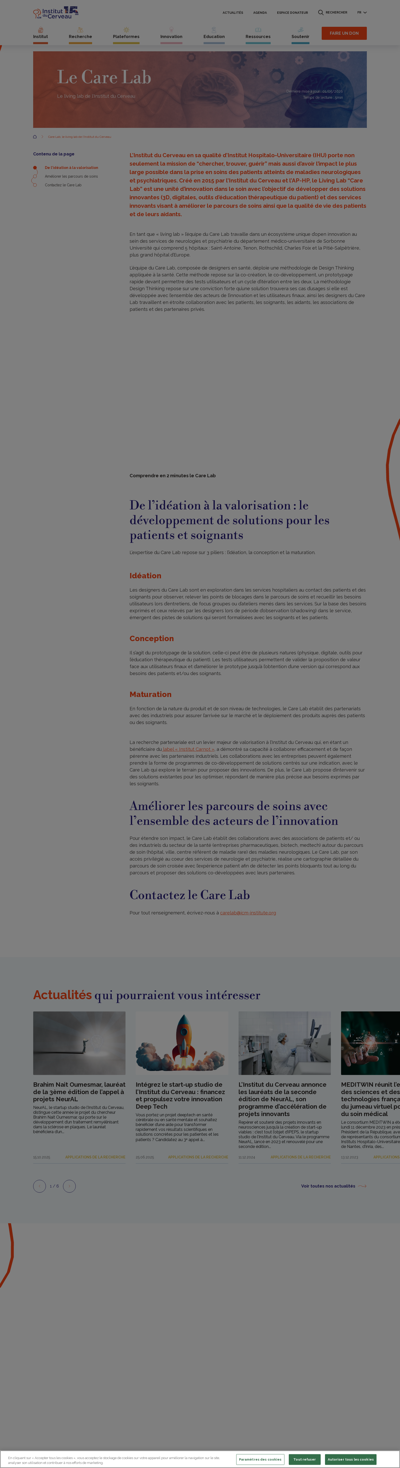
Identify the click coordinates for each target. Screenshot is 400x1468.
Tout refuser (304, 1459)
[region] (200, 1459)
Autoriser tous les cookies (351, 1459)
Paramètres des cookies (260, 1459)
